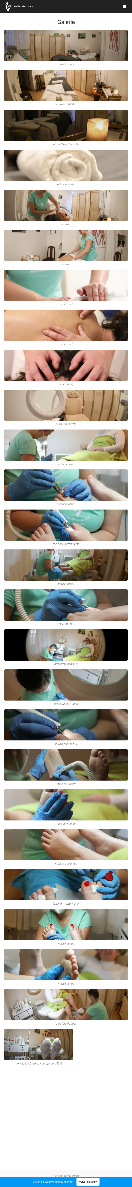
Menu (124, 6)
